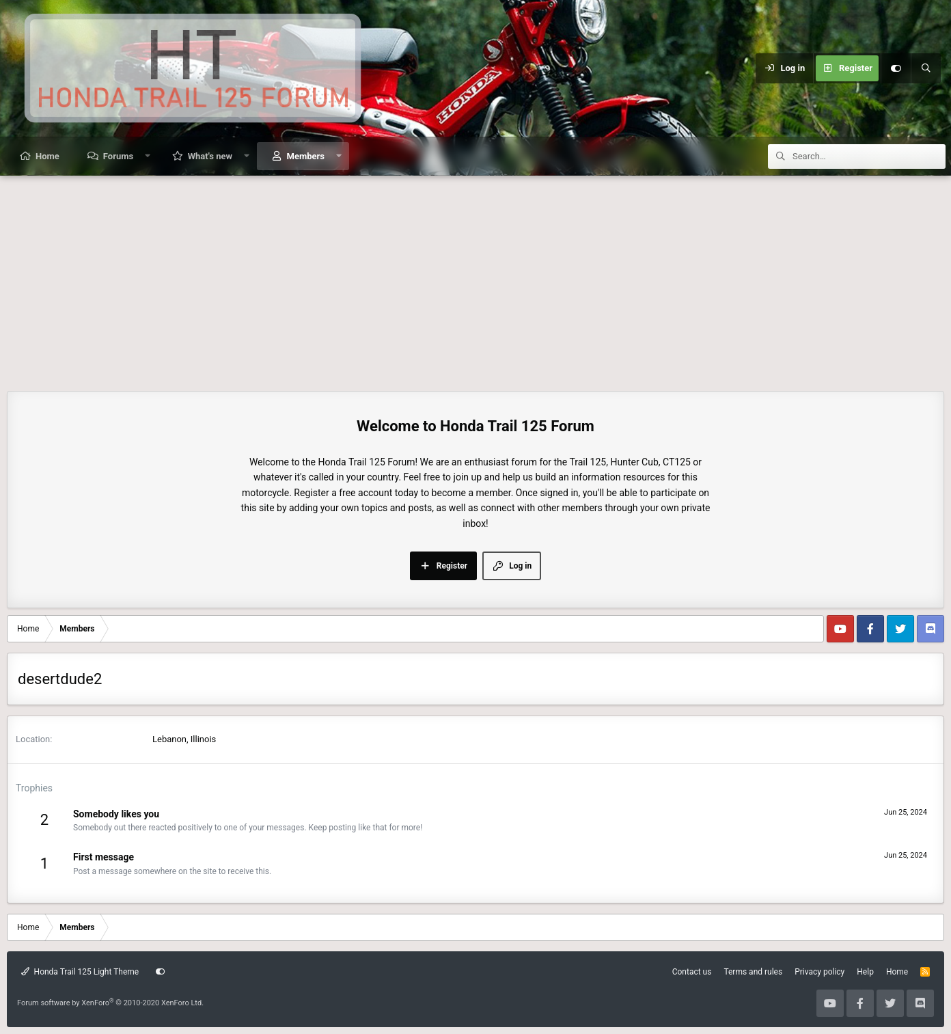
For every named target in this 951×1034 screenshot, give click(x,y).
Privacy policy (819, 972)
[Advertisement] (475, 278)
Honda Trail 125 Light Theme (80, 972)
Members (306, 156)
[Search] (926, 68)
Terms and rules (752, 972)
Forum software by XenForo (110, 1002)
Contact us (692, 972)
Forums (118, 156)
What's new (210, 156)
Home (47, 156)
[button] (148, 156)
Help (865, 972)
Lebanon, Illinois (184, 739)
